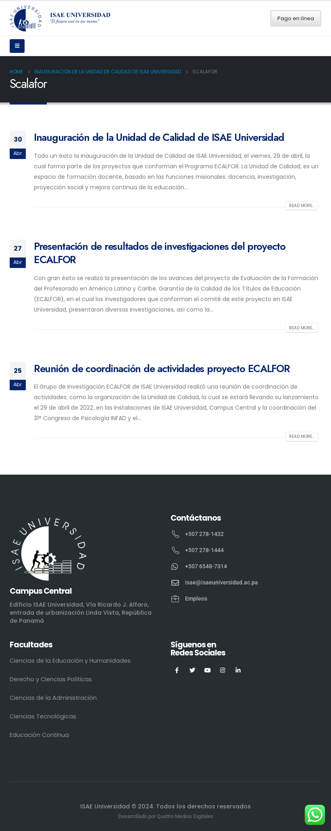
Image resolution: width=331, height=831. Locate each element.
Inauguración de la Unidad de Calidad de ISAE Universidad (159, 137)
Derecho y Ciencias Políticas (51, 679)
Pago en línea (295, 18)
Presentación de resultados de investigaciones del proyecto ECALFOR (159, 253)
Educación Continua (39, 735)
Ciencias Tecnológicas (43, 716)
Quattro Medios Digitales (185, 816)
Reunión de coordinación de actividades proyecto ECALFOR (162, 368)
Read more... (301, 206)
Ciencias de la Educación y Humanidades (70, 661)
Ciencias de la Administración (53, 698)
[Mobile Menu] (17, 46)
